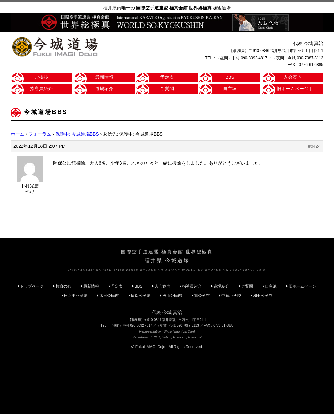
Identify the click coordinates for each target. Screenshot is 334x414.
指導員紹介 (41, 88)
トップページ (32, 286)
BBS (229, 77)
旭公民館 (202, 295)
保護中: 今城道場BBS (77, 134)
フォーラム (39, 134)
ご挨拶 (41, 77)
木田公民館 (109, 295)
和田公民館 (262, 295)
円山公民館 (172, 295)
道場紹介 (104, 88)
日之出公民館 (75, 295)
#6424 (314, 146)
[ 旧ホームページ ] (292, 88)
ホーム (17, 134)
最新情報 (104, 77)
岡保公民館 (140, 295)
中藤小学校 (231, 295)
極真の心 (63, 286)
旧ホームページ (302, 286)
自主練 (230, 88)
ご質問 (167, 88)
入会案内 (293, 77)
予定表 (167, 77)
